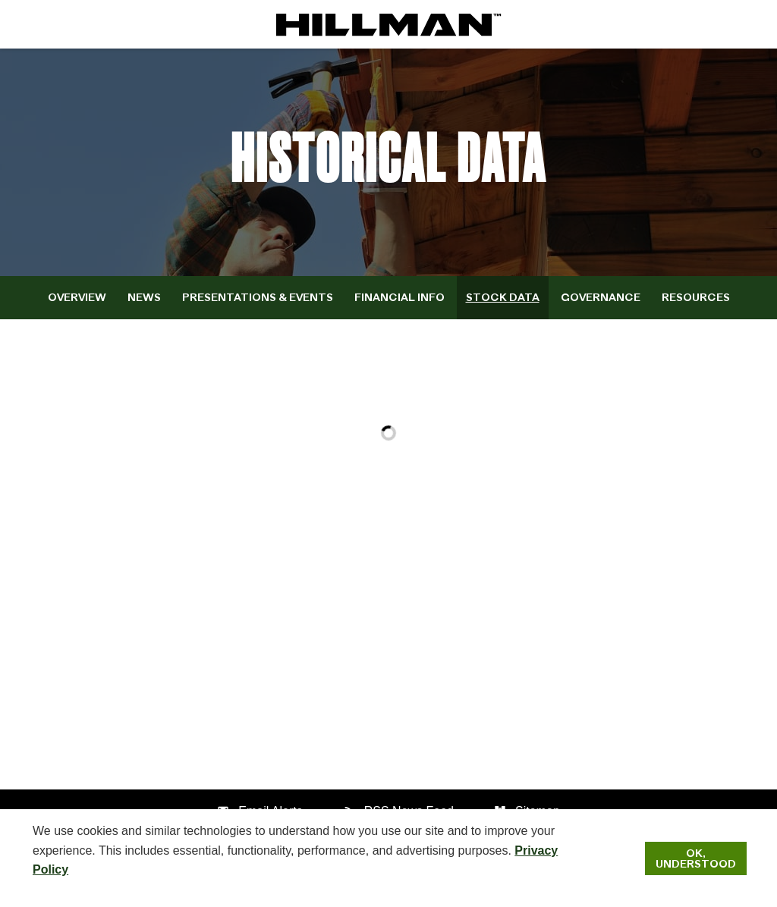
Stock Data (502, 297)
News (144, 297)
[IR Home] (388, 24)
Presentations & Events (257, 297)
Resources (696, 297)
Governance (600, 297)
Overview (77, 297)
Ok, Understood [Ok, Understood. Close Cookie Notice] (696, 858)
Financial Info (399, 297)
